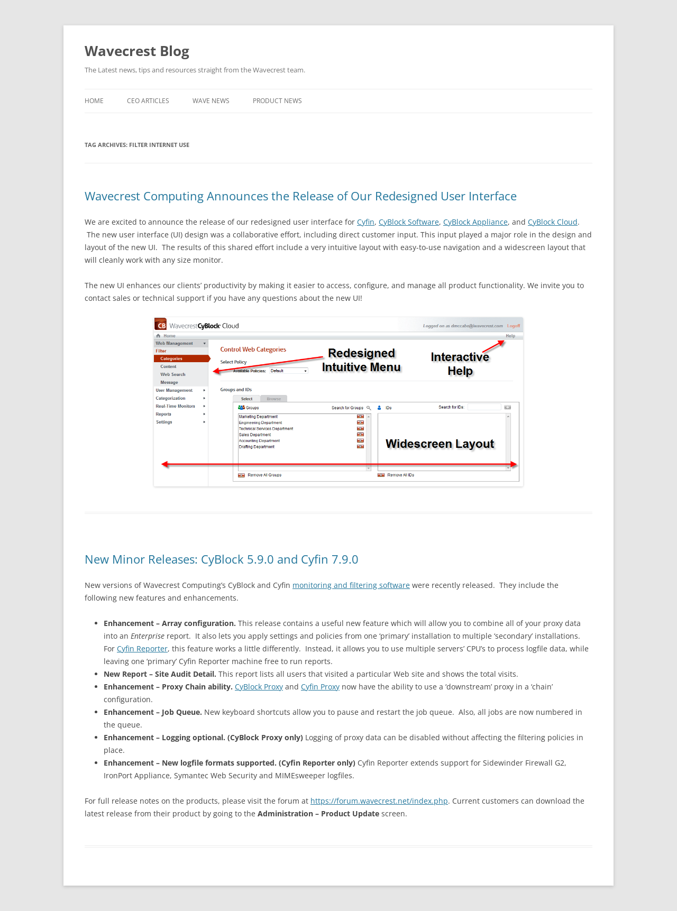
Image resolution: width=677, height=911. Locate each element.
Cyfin (365, 222)
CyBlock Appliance (475, 222)
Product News (277, 100)
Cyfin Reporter (142, 648)
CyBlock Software (409, 222)
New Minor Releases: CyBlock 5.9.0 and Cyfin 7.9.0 (222, 559)
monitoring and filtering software (351, 585)
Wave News (211, 100)
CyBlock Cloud (553, 222)
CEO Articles (148, 100)
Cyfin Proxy (320, 687)
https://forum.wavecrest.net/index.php (379, 801)
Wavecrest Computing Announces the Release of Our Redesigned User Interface (301, 196)
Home (94, 100)
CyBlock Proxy (259, 687)
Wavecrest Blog (137, 50)
